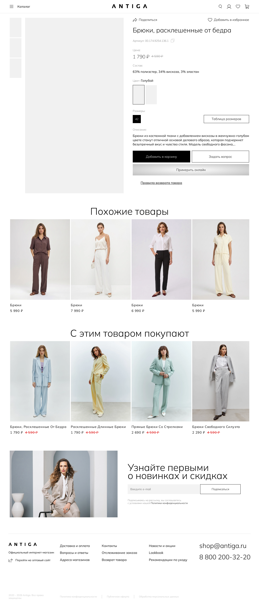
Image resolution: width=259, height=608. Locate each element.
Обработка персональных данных (159, 596)
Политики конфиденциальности (169, 503)
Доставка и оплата (75, 546)
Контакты (109, 546)
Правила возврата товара (161, 183)
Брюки (16, 305)
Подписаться (220, 489)
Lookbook (156, 553)
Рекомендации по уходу (168, 560)
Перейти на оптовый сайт (29, 560)
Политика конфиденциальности (78, 596)
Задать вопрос (220, 157)
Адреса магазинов (75, 560)
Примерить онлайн (191, 170)
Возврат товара (114, 560)
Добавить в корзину (161, 157)
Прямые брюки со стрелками (157, 427)
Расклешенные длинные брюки (98, 427)
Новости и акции (162, 546)
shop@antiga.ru (222, 545)
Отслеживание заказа (119, 553)
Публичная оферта (118, 596)
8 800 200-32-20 (225, 557)
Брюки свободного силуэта (216, 427)
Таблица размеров (228, 119)
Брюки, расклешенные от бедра (38, 427)
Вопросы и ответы (74, 553)
